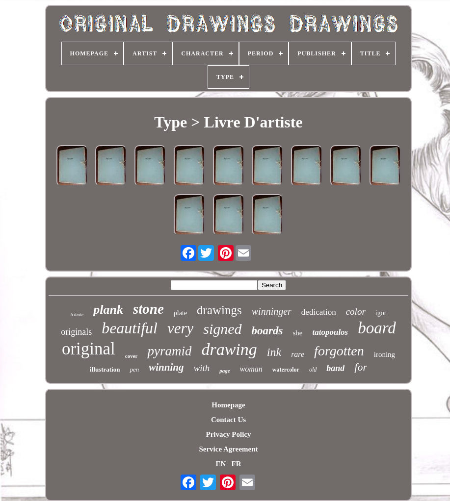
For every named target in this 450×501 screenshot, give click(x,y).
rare (297, 354)
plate (180, 313)
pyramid (169, 351)
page (224, 371)
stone (148, 309)
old (313, 369)
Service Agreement (228, 449)
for (360, 367)
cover (131, 356)
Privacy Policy (228, 434)
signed (222, 329)
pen (134, 369)
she (297, 333)
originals (76, 332)
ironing (384, 354)
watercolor (285, 369)
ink (274, 352)
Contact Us (228, 420)
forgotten (339, 350)
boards (267, 331)
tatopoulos (330, 332)
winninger (271, 311)
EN (220, 464)
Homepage (228, 405)
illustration (105, 369)
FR (236, 464)
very (180, 328)
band (335, 368)
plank (108, 309)
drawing (229, 349)
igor (381, 313)
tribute (77, 314)
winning (166, 367)
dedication (318, 312)
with (201, 368)
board (377, 328)
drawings (219, 310)
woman (251, 369)
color (356, 311)
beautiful (130, 328)
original (88, 348)
